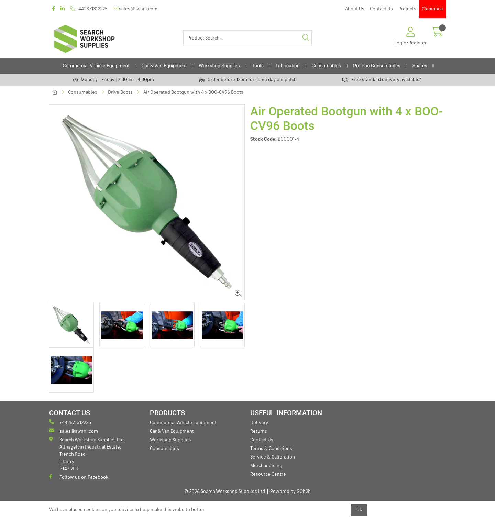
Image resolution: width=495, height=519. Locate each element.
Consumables (326, 65)
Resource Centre (268, 474)
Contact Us (381, 9)
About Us (354, 9)
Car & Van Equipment (164, 65)
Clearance (432, 9)
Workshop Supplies (219, 65)
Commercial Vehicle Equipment (96, 65)
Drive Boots (120, 92)
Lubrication (288, 65)
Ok (359, 509)
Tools (258, 65)
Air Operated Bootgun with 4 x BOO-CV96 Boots (193, 92)
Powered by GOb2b (290, 491)
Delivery (259, 422)
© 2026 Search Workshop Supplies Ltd (224, 491)
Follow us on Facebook (78, 477)
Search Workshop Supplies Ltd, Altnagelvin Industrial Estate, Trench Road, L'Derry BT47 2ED (87, 454)
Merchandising (266, 465)
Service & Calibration (272, 457)
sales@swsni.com (135, 8)
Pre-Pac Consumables (376, 65)
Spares (419, 65)
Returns (258, 431)
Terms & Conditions (271, 448)
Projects (407, 9)
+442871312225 (89, 8)
